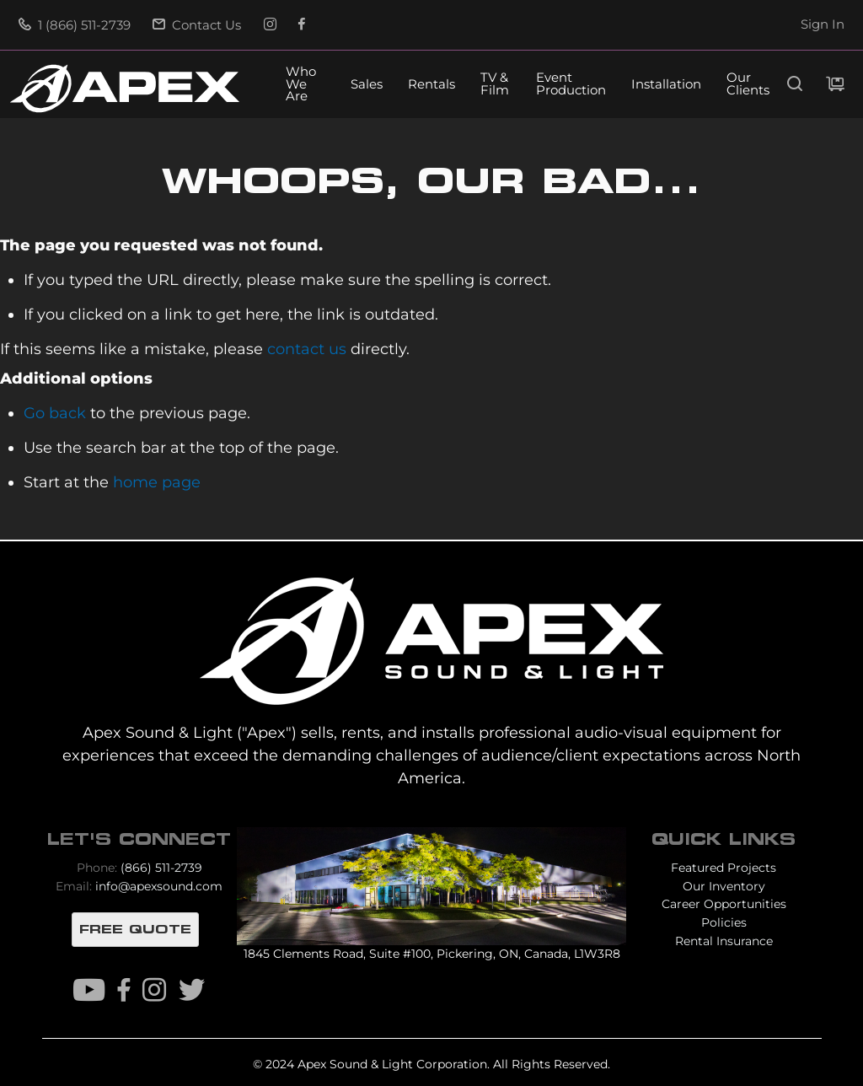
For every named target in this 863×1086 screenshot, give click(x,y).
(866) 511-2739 (161, 867)
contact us (306, 349)
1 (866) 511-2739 (75, 25)
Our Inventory (724, 886)
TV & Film (494, 84)
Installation (666, 84)
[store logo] (124, 88)
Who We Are (301, 85)
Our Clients (747, 84)
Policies (724, 922)
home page (157, 482)
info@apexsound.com (158, 886)
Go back (55, 413)
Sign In (822, 24)
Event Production (571, 84)
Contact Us (197, 25)
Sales (367, 84)
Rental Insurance (724, 941)
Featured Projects (723, 867)
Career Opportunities (724, 903)
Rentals (431, 84)
